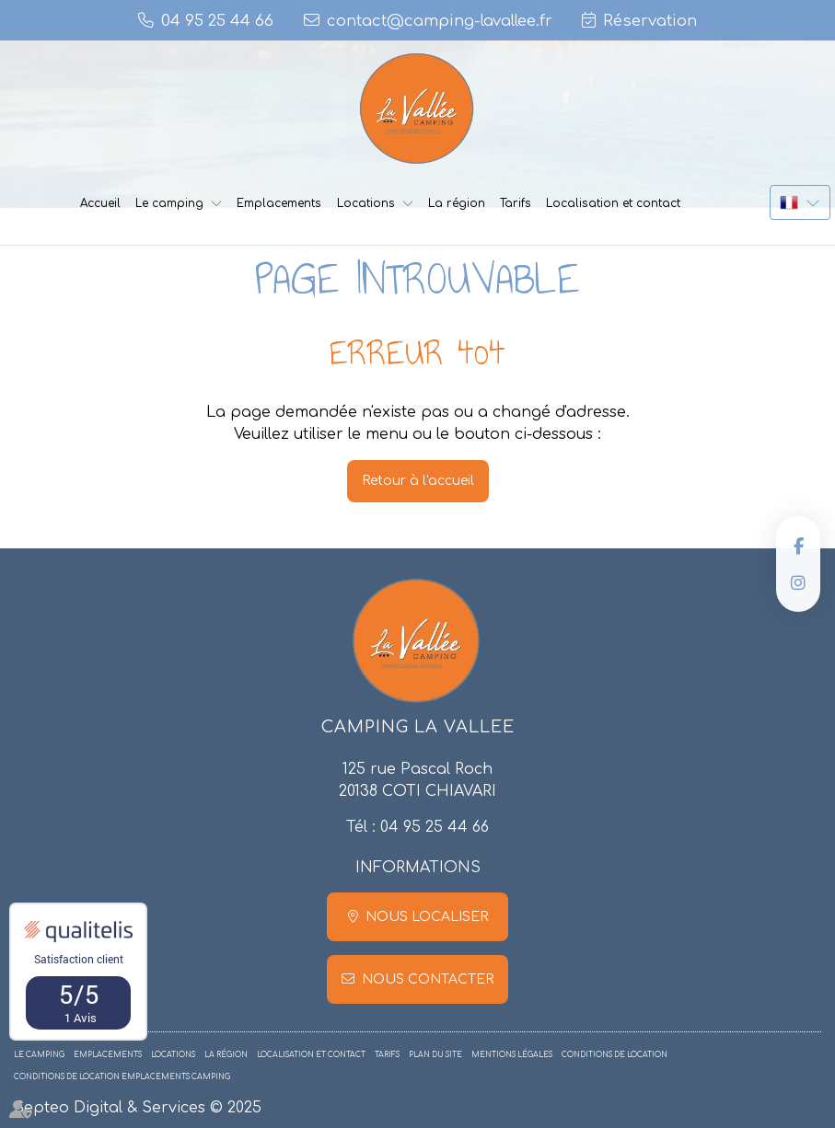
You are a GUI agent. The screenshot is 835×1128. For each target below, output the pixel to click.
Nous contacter (427, 979)
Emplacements (279, 203)
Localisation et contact (613, 203)
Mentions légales (511, 1055)
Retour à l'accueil (418, 481)
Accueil (100, 203)
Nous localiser (426, 917)
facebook (798, 545)
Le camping (169, 203)
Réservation (650, 20)
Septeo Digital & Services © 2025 (137, 1107)
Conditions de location (614, 1055)
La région (456, 203)
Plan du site (435, 1055)
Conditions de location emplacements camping (122, 1077)
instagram (798, 582)
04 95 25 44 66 (434, 827)
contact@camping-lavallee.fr (439, 20)
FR (800, 202)
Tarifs (515, 203)
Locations (366, 203)
